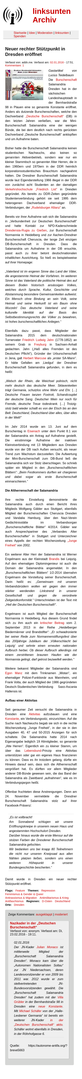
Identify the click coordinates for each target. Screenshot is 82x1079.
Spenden (20, 36)
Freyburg (40, 344)
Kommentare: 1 (14, 65)
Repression (48, 890)
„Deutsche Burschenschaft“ (45, 116)
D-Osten (47, 901)
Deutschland (62, 901)
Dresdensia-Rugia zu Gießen (26, 230)
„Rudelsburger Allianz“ (46, 207)
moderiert (61, 914)
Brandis (54, 559)
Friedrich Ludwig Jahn (38, 340)
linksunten (62, 32)
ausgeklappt (44, 914)
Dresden (19, 904)
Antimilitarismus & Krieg (54, 897)
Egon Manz (13, 673)
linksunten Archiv (52, 15)
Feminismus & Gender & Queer (24, 894)
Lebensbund (32, 750)
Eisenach (33, 431)
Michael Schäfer (30, 1011)
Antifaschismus (14, 901)
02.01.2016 (57, 62)
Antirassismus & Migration (21, 897)
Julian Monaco (47, 947)
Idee (32, 32)
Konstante (12, 718)
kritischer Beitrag (52, 623)
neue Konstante (50, 1006)
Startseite (20, 32)
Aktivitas (34, 714)
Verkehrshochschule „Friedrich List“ (31, 189)
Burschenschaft (66, 79)
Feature (20, 890)
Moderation (45, 32)
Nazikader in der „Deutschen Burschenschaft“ (33, 925)
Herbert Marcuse (34, 358)
